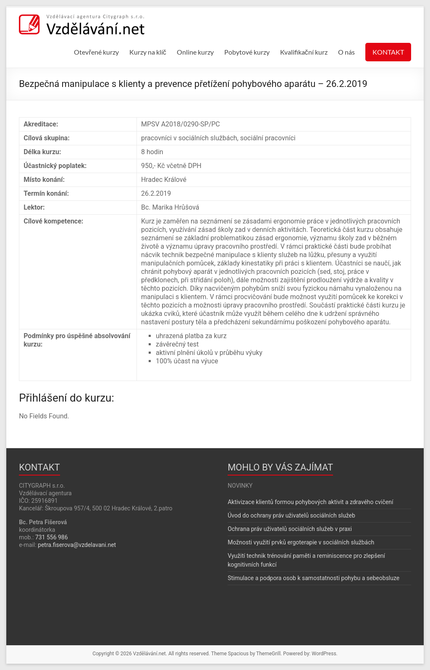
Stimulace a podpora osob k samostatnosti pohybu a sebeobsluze (313, 578)
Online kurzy (195, 52)
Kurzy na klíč (147, 52)
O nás (346, 52)
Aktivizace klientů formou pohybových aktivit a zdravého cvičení (310, 502)
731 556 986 (51, 537)
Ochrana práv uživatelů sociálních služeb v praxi (290, 528)
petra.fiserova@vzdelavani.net (77, 544)
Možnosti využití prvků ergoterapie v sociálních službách (301, 542)
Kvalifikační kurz (304, 52)
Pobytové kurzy (247, 52)
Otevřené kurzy (96, 52)
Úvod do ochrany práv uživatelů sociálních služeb (291, 515)
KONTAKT (388, 52)
